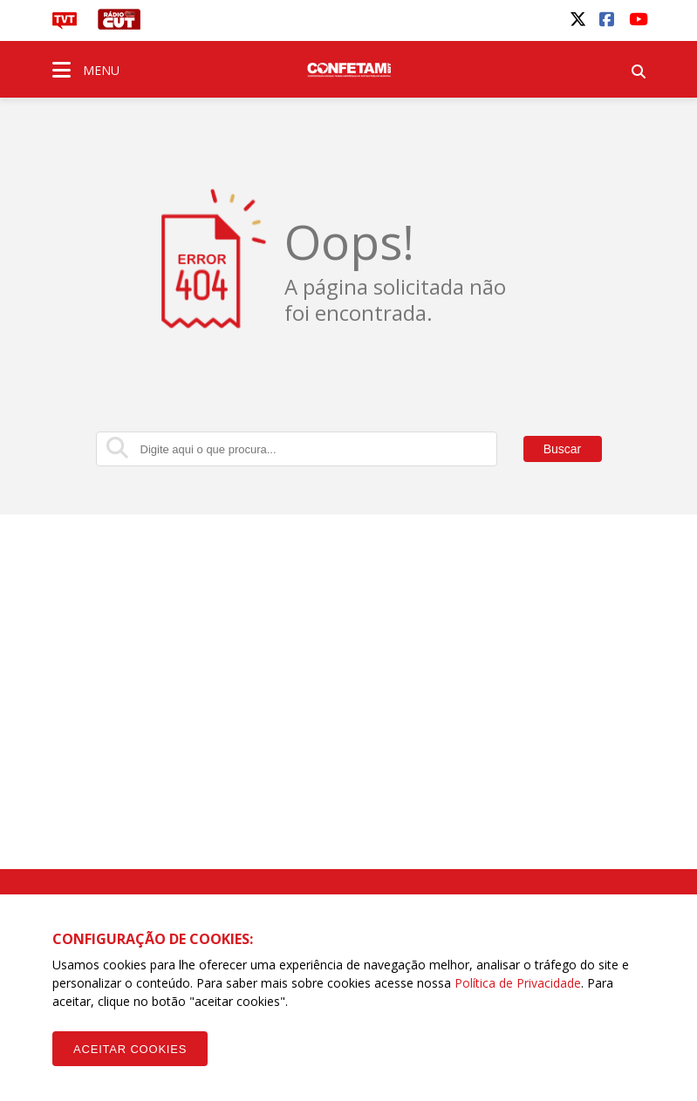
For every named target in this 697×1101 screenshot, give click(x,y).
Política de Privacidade (517, 983)
